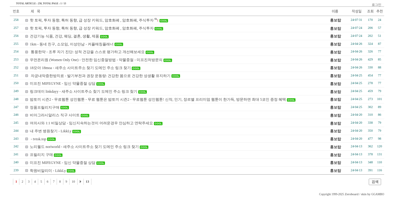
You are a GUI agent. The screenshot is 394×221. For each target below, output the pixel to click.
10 (73, 181)
